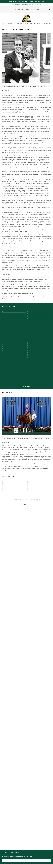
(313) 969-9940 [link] (18, 9)
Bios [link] (26, 493)
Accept (26, 860)
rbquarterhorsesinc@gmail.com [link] (31, 9)
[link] (49, 9)
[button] (4, 9)
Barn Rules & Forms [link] (26, 495)
